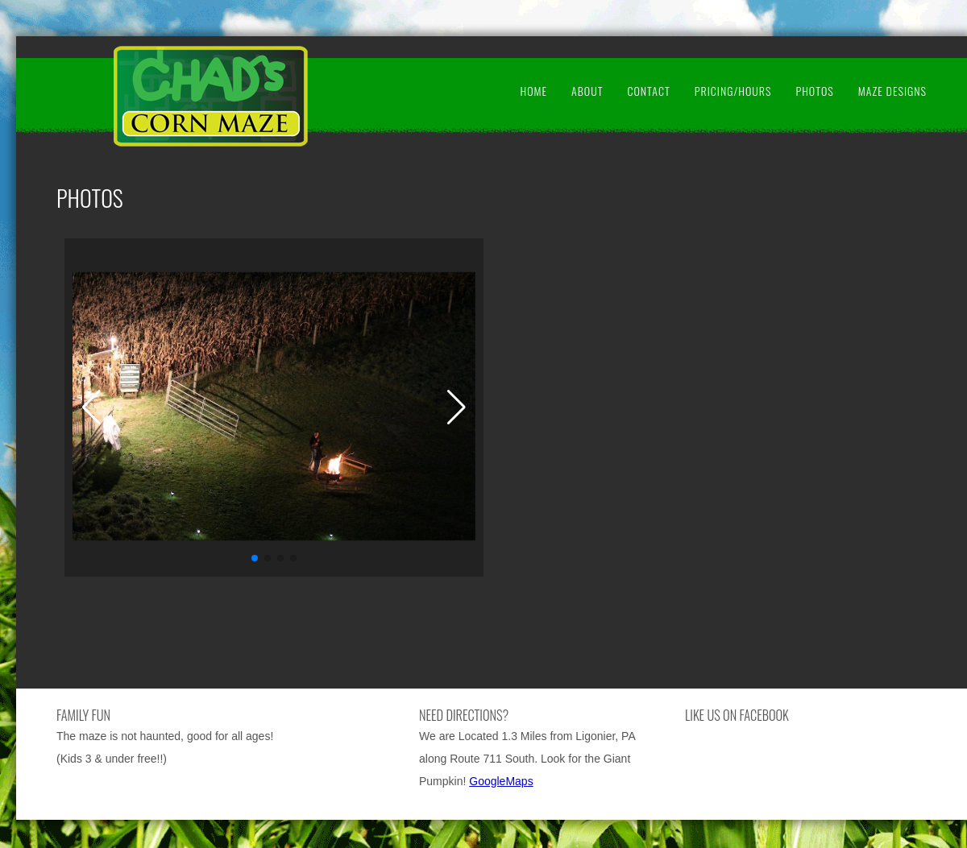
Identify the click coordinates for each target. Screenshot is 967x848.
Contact (648, 90)
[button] (254, 558)
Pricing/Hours (733, 90)
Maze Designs (892, 90)
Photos (814, 90)
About (587, 90)
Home (533, 90)
